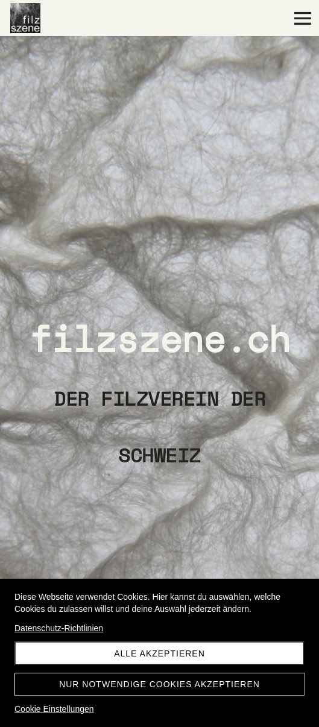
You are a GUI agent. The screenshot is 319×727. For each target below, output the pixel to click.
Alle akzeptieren (159, 653)
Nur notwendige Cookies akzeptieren (159, 684)
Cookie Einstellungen (54, 709)
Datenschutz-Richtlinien (58, 628)
